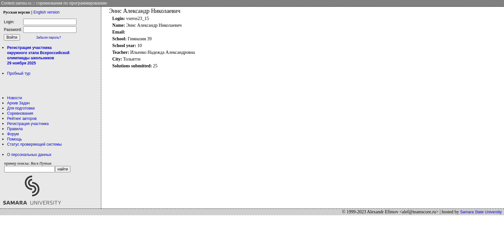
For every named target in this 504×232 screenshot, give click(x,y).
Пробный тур (18, 73)
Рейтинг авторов (22, 118)
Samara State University (481, 212)
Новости (14, 98)
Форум (13, 134)
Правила (15, 129)
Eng (46, 12)
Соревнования (20, 113)
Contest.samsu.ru (16, 3)
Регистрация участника (28, 123)
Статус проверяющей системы (34, 144)
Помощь (14, 139)
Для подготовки (21, 108)
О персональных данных (29, 154)
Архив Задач (18, 103)
